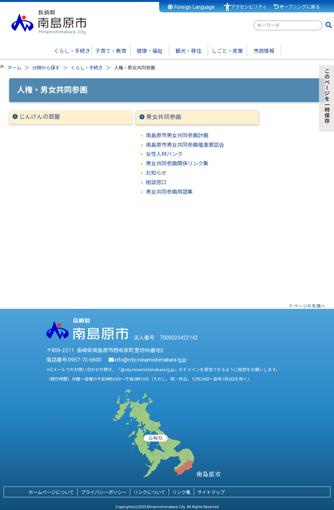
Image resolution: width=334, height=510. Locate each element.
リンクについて (149, 492)
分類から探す (46, 68)
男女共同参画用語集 (169, 192)
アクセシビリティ (249, 7)
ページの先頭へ (310, 306)
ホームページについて (51, 492)
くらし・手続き (87, 68)
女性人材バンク (164, 154)
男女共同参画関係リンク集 (177, 163)
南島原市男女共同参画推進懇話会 (185, 145)
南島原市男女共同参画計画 (177, 135)
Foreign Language (191, 7)
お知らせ (156, 173)
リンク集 (181, 492)
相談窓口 (156, 182)
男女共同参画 (163, 117)
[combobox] (288, 25)
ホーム (14, 68)
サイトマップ (211, 492)
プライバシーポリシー (104, 492)
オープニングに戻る (296, 7)
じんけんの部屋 (39, 116)
